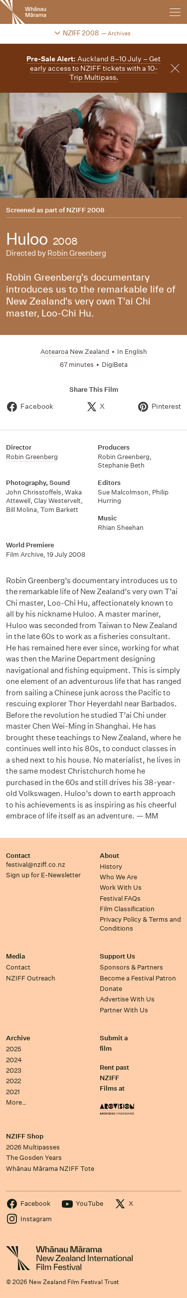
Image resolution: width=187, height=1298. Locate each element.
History (111, 866)
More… (16, 1102)
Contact (18, 855)
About (109, 855)
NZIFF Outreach (30, 978)
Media (15, 956)
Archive (18, 1038)
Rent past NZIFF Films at (114, 1078)
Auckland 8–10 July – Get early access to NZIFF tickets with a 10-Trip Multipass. (93, 68)
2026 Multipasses (33, 1147)
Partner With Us (124, 1010)
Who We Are (118, 877)
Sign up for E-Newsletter (43, 875)
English (136, 351)
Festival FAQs (120, 898)
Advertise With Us (127, 999)
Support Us (117, 956)
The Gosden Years (34, 1157)
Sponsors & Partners (131, 967)
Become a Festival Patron (138, 978)
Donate (111, 988)
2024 (14, 1060)
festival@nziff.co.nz (35, 864)
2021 (13, 1092)
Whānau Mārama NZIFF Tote (50, 1168)
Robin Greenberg (76, 253)
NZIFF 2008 (85, 210)
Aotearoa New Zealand (74, 351)
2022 (13, 1081)
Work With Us (121, 887)
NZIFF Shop (24, 1136)
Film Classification (127, 909)
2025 (13, 1049)
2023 (13, 1070)
